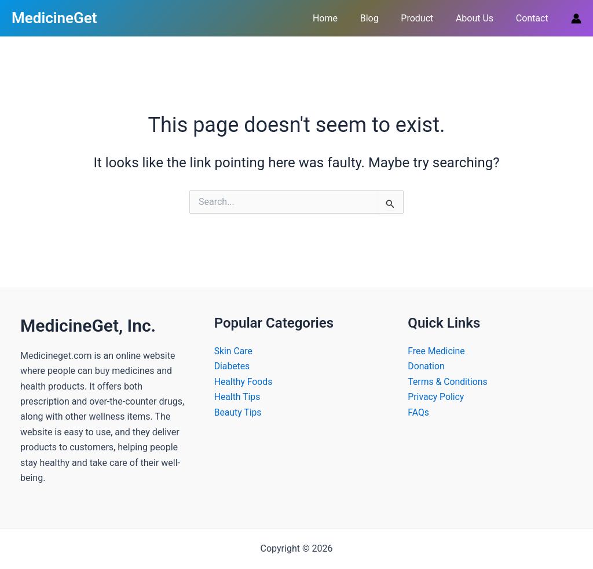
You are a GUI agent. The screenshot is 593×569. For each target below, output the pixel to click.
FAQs (418, 412)
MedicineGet (54, 18)
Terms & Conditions (448, 381)
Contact (534, 18)
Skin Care (233, 351)
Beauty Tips (238, 412)
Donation (426, 366)
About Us (480, 18)
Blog (383, 18)
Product (427, 18)
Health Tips (237, 396)
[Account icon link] (576, 18)
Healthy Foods (243, 381)
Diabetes (232, 366)
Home (342, 18)
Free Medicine (437, 351)
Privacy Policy (436, 396)
